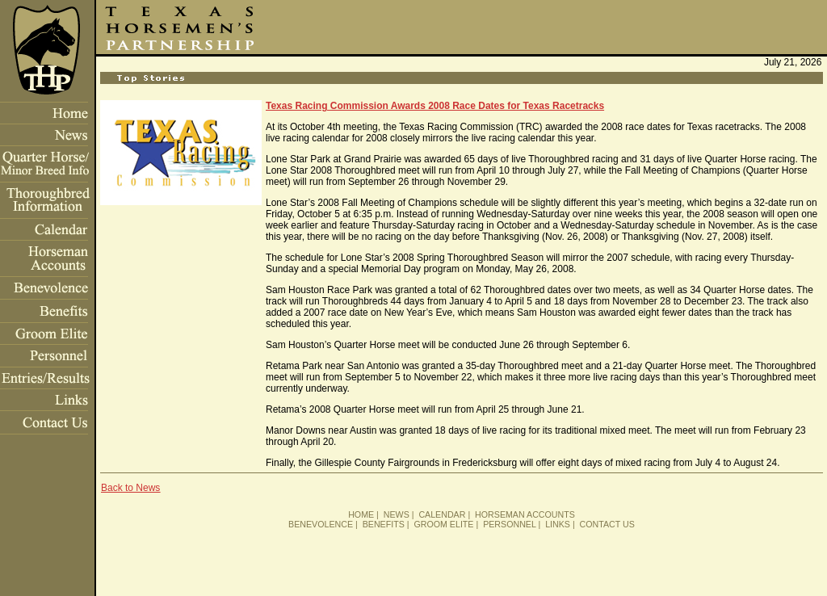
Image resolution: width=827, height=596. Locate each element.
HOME (361, 514)
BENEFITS (384, 524)
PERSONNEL (509, 524)
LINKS (557, 524)
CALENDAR (441, 514)
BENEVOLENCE (320, 524)
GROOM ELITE (443, 524)
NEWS (396, 514)
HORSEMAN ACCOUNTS (525, 514)
